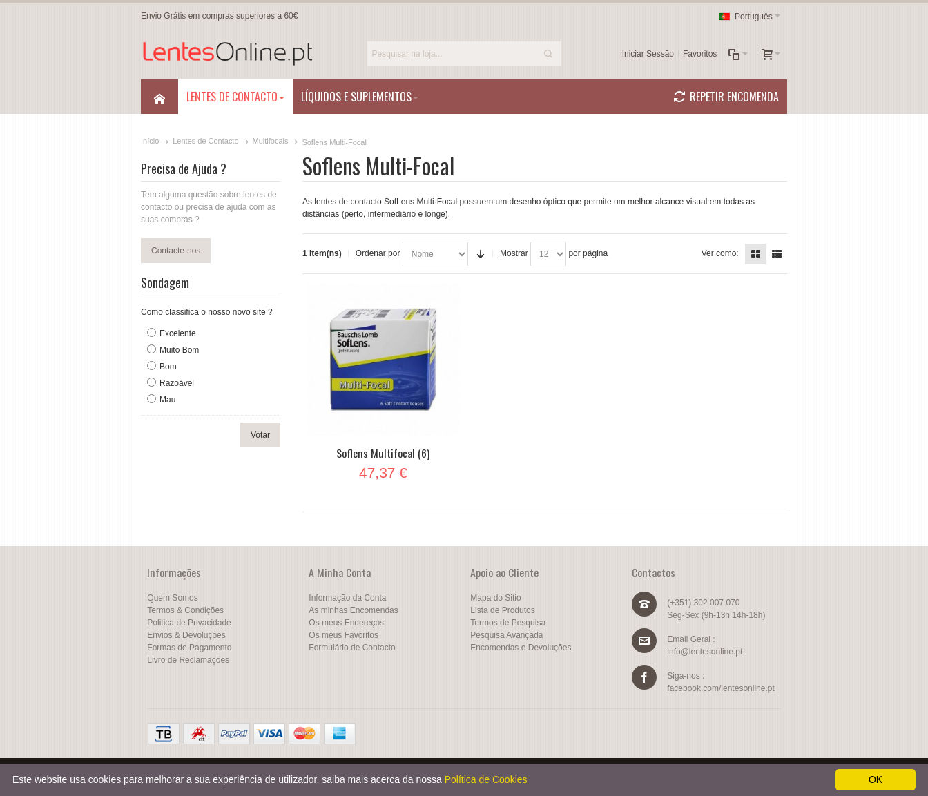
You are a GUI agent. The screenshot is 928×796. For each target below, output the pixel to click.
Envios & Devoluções (186, 635)
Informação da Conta (347, 598)
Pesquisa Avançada (506, 635)
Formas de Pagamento (189, 647)
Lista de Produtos (502, 610)
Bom (168, 366)
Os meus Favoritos (343, 635)
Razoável (177, 383)
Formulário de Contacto (352, 647)
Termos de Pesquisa (507, 623)
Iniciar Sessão (648, 54)
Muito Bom (179, 350)
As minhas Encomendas (353, 610)
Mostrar (514, 253)
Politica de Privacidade (189, 623)
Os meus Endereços (346, 623)
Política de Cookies (486, 779)
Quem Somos (172, 598)
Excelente (178, 333)
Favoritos (700, 54)
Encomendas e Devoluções (520, 647)
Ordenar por (378, 253)
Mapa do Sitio (495, 598)
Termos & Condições (185, 610)
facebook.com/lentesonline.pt (720, 688)
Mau (167, 400)
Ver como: (720, 253)
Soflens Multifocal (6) (382, 453)
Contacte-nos (175, 250)
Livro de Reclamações (188, 660)
